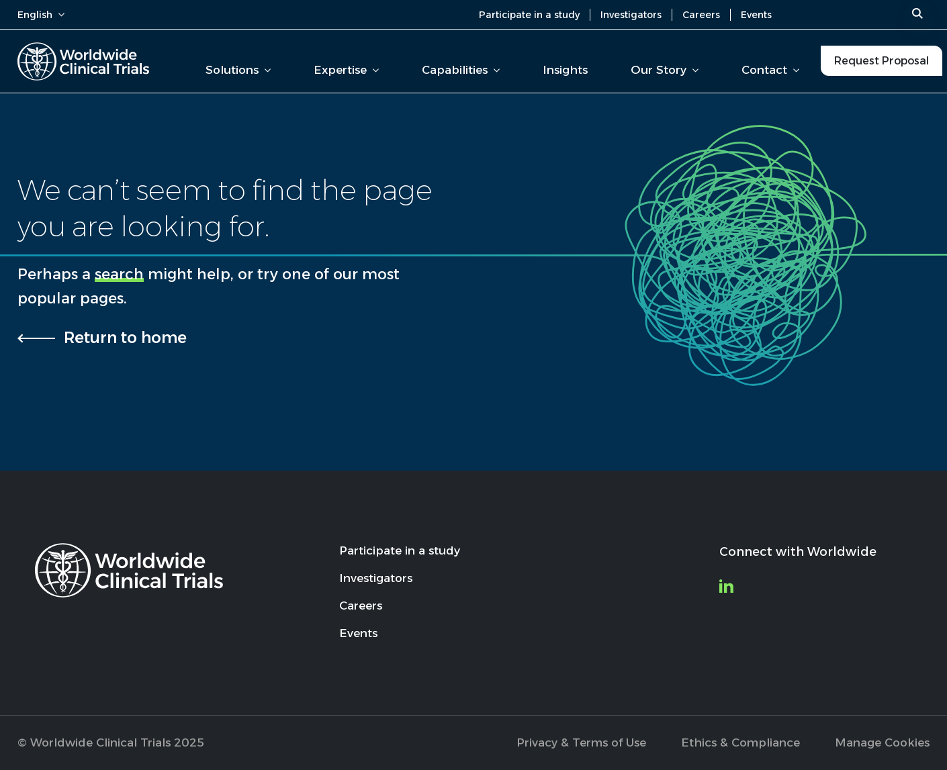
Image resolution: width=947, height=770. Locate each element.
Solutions (238, 70)
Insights (565, 70)
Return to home (125, 337)
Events (756, 15)
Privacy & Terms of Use (581, 742)
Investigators (631, 15)
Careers (701, 15)
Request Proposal (881, 60)
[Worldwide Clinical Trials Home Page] (83, 61)
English (40, 15)
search (119, 274)
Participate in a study (529, 15)
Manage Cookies (882, 742)
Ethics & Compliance (740, 742)
